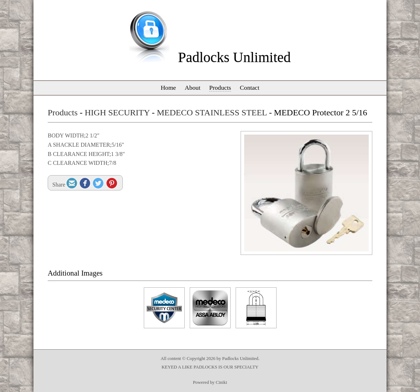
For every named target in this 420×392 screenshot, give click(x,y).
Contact (249, 87)
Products (220, 87)
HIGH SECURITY (117, 112)
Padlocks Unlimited (234, 57)
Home (168, 87)
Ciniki (221, 382)
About (192, 87)
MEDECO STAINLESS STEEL (212, 112)
